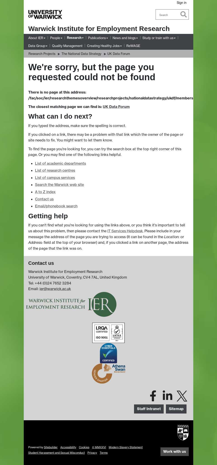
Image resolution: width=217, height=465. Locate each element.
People (55, 38)
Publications (97, 38)
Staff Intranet (149, 408)
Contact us (44, 199)
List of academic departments (60, 163)
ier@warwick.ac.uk (55, 289)
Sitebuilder (51, 447)
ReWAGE (133, 46)
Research (74, 38)
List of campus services (55, 177)
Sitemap (176, 408)
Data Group (36, 46)
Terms (104, 452)
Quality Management (67, 46)
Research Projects (41, 54)
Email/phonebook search (56, 206)
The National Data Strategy (81, 54)
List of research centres (55, 170)
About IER (35, 38)
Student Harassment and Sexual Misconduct (56, 452)
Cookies (84, 447)
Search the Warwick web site (59, 184)
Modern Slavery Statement (126, 447)
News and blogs (124, 38)
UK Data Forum (118, 54)
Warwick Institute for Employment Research (99, 28)
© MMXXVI (99, 447)
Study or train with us (157, 38)
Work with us (174, 451)
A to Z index (45, 192)
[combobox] (172, 14)
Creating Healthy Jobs (103, 46)
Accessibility (68, 447)
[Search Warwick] (172, 14)
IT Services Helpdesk (125, 231)
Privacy (92, 452)
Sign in (181, 3)
